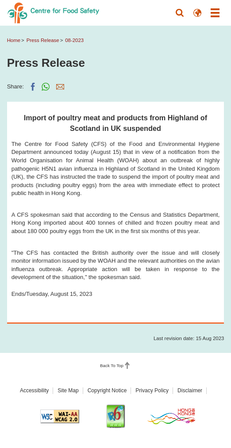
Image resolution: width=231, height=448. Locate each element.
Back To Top (111, 366)
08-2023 (74, 40)
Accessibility (34, 390)
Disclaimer (189, 390)
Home (13, 40)
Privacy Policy (152, 390)
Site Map (68, 390)
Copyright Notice (107, 390)
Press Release (43, 40)
